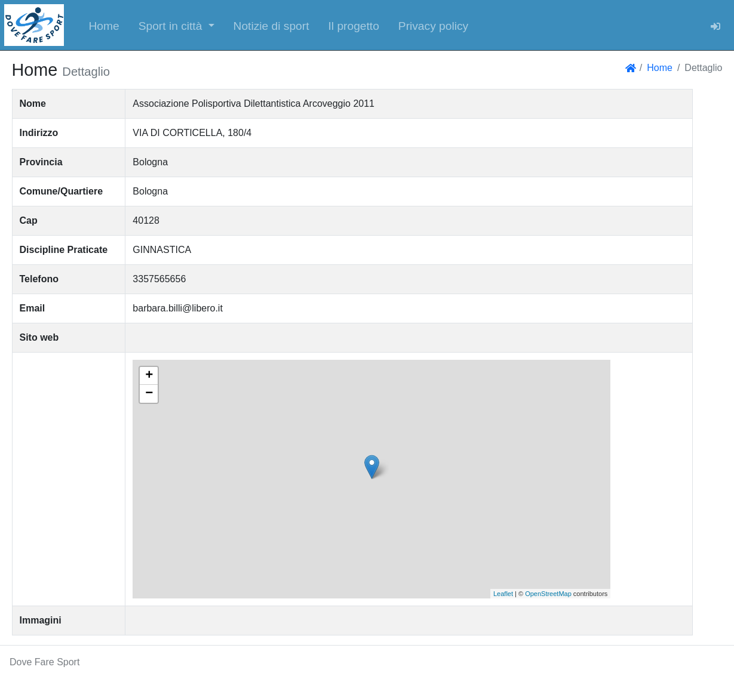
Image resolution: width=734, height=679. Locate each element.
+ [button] (149, 376)
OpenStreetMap (548, 593)
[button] (176, 25)
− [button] (149, 394)
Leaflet (503, 593)
